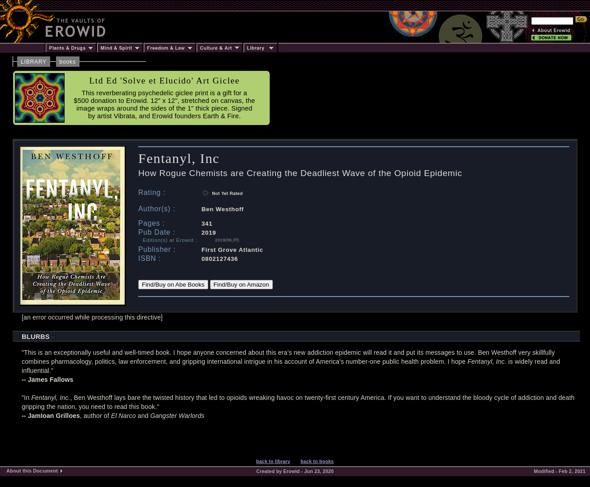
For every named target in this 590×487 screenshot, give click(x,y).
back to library (273, 461)
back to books (317, 461)
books (68, 62)
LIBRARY (34, 62)
